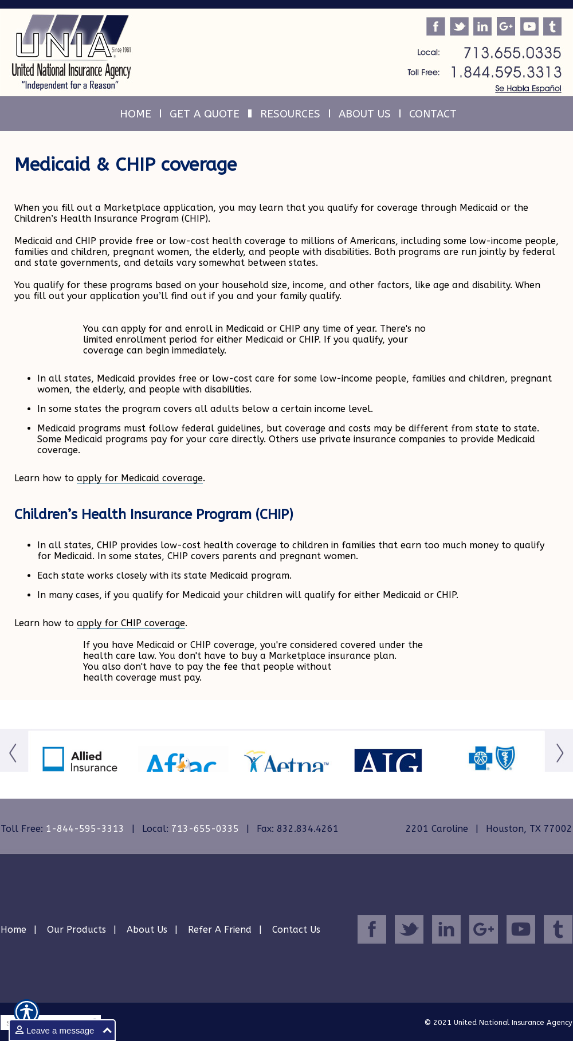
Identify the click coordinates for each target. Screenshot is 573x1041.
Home (13, 929)
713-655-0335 (205, 828)
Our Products (76, 929)
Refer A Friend (220, 929)
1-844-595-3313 (85, 828)
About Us (147, 929)
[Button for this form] (14, 767)
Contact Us (296, 929)
